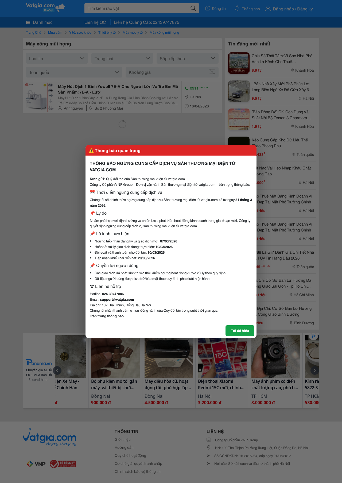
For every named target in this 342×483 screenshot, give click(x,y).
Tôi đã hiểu (240, 330)
